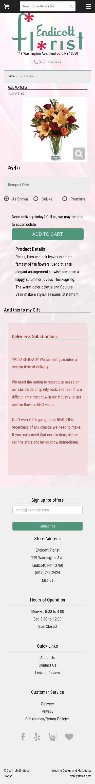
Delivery (47, 704)
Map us (47, 580)
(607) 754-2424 (47, 62)
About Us (47, 657)
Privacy (47, 711)
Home (11, 76)
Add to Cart (47, 234)
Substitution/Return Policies (47, 719)
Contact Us (47, 665)
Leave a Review (47, 672)
